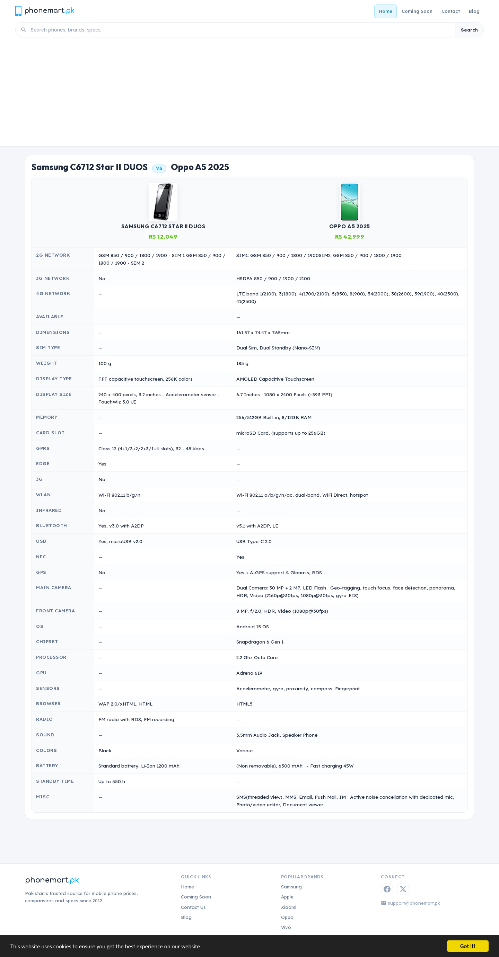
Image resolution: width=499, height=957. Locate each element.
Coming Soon (417, 11)
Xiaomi (288, 907)
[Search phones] (241, 30)
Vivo (286, 927)
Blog (474, 11)
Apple (287, 897)
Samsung (291, 886)
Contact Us (193, 907)
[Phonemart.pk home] (44, 11)
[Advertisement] (249, 94)
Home (385, 11)
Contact (450, 11)
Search (469, 30)
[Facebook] (387, 889)
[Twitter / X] (403, 889)
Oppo (287, 917)
